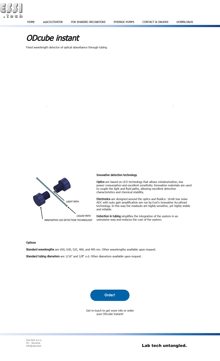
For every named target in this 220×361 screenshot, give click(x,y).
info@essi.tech (33, 346)
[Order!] (110, 295)
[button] (110, 106)
